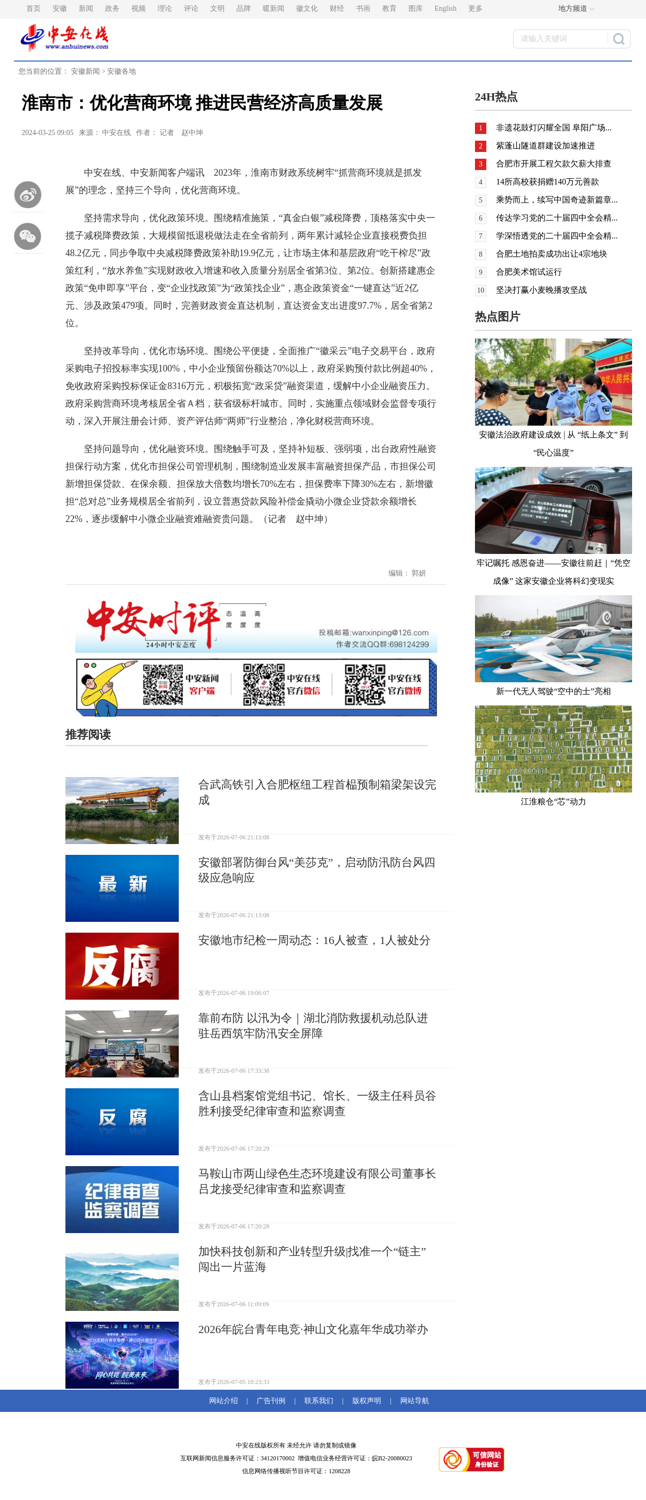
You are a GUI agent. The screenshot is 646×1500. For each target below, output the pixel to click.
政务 (112, 8)
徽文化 (307, 8)
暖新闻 (273, 8)
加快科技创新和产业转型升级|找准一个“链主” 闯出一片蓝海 (312, 1259)
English (446, 8)
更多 (475, 8)
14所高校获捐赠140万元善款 (547, 181)
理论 (165, 8)
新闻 (86, 8)
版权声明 (367, 1401)
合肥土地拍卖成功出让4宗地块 (551, 253)
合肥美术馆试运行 (529, 271)
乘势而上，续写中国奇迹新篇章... (557, 199)
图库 (416, 8)
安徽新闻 (85, 71)
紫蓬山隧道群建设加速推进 (545, 145)
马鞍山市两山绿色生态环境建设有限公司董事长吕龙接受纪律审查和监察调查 (317, 1181)
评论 (191, 8)
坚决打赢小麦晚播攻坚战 (541, 289)
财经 (337, 8)
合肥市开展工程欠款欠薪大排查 (553, 163)
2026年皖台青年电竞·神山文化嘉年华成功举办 (313, 1329)
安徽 (60, 8)
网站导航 (413, 1401)
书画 (363, 8)
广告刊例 (271, 1401)
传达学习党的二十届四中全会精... (557, 217)
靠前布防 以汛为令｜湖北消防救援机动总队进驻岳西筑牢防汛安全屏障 (313, 1026)
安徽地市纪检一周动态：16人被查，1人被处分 (314, 940)
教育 (389, 8)
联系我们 (319, 1401)
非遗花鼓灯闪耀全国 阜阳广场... (553, 127)
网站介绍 (225, 1401)
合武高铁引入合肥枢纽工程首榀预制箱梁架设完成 (317, 792)
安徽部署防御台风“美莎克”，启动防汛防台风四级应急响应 (316, 870)
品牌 (243, 8)
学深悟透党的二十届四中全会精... (557, 235)
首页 (33, 8)
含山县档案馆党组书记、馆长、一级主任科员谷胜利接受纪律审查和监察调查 (317, 1103)
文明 (217, 8)
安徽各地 (121, 71)
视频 (138, 8)
